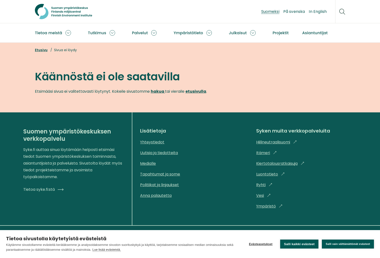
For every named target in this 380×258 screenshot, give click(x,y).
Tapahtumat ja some (160, 174)
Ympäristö (269, 206)
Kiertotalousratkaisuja (280, 163)
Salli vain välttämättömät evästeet (348, 243)
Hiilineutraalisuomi (276, 142)
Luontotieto (270, 174)
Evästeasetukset (260, 244)
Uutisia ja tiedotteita (159, 153)
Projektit (281, 33)
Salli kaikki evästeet (299, 244)
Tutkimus (97, 33)
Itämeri (266, 153)
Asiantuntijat (315, 33)
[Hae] (342, 11)
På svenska (294, 11)
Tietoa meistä (48, 33)
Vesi (263, 195)
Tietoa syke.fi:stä (43, 189)
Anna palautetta (156, 195)
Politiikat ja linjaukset (159, 185)
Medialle (148, 163)
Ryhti (264, 185)
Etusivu (41, 50)
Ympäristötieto (188, 33)
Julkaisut (238, 33)
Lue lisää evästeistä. (106, 249)
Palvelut (140, 33)
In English (318, 11)
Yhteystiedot (152, 142)
